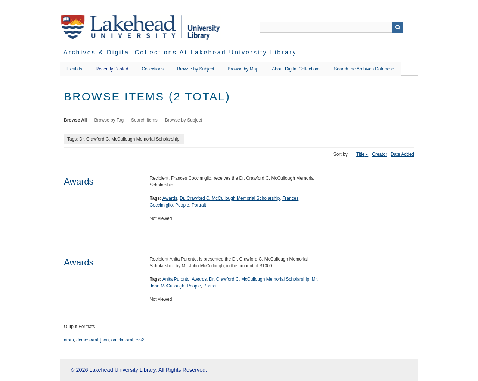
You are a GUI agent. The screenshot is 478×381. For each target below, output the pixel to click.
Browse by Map (243, 69)
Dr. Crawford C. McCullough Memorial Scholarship (230, 198)
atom (69, 340)
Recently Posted (112, 69)
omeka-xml (122, 340)
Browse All (75, 120)
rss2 (140, 340)
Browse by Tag (109, 120)
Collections (153, 69)
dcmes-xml (87, 340)
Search (397, 27)
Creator (379, 154)
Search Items (144, 120)
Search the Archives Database (364, 69)
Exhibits (74, 69)
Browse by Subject (195, 69)
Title (360, 154)
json (104, 340)
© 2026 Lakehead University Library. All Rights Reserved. (139, 370)
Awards (79, 181)
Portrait (199, 205)
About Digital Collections (296, 69)
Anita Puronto (176, 279)
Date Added (402, 154)
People (182, 205)
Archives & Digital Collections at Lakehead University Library (180, 52)
